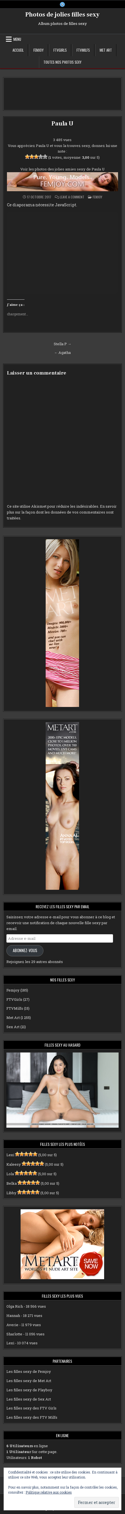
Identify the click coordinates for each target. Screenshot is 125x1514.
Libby (11, 1192)
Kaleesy (13, 1164)
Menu (17, 39)
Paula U (62, 123)
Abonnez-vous (25, 950)
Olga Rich (14, 1306)
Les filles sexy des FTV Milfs (31, 1417)
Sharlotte (14, 1333)
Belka (11, 1183)
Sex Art (12, 1026)
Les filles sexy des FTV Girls (31, 1408)
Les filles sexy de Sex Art (28, 1399)
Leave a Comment (72, 197)
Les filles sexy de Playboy (29, 1389)
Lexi (10, 1154)
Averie (12, 1324)
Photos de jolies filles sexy (62, 14)
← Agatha (62, 352)
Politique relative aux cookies (49, 1492)
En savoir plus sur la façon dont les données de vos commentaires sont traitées (62, 512)
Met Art (106, 50)
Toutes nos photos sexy (62, 62)
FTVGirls (60, 50)
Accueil (18, 50)
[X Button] (62, 4)
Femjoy (38, 50)
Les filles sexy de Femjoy (28, 1371)
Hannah (13, 1315)
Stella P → (62, 343)
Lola (10, 1173)
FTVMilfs (83, 50)
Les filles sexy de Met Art (28, 1380)
